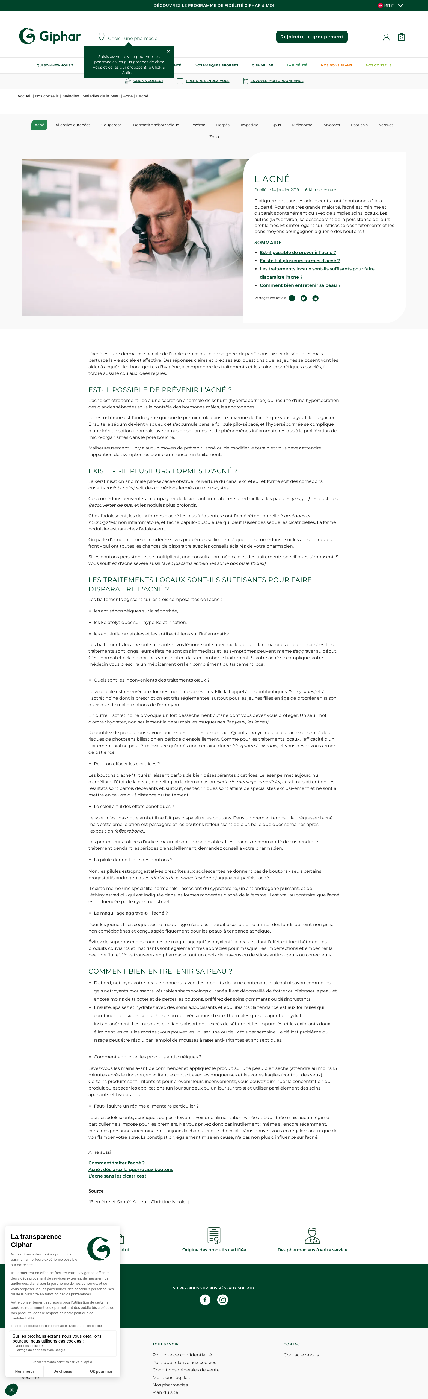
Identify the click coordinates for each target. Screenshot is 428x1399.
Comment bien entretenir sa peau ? (300, 273)
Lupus (263, 124)
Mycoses (316, 124)
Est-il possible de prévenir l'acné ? (298, 241)
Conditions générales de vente (186, 1358)
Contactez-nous (301, 1343)
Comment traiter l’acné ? (116, 1151)
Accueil (24, 96)
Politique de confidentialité (182, 1343)
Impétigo (239, 124)
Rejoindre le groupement (311, 36)
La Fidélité (297, 65)
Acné (128, 96)
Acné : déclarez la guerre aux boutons (130, 1158)
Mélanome (288, 124)
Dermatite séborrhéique (151, 124)
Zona (388, 124)
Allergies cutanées (71, 124)
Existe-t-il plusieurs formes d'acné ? (300, 249)
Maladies (70, 96)
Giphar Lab (262, 65)
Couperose (108, 124)
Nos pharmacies (170, 1373)
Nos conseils (379, 65)
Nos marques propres (216, 65)
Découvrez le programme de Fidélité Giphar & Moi (214, 5)
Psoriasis (341, 124)
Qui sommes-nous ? (55, 65)
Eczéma (190, 124)
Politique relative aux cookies (184, 1351)
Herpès (214, 124)
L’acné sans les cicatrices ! (117, 1164)
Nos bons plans (336, 65)
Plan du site (165, 1380)
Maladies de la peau (101, 96)
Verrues (366, 124)
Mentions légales (171, 1365)
